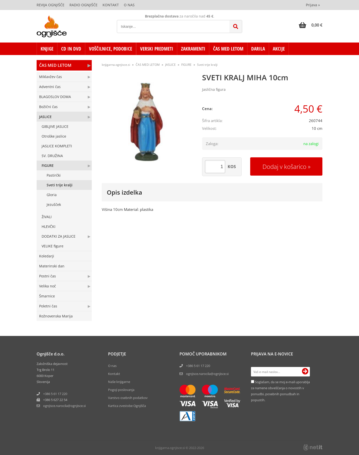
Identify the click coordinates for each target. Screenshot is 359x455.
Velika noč (47, 286)
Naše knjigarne (119, 381)
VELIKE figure (52, 246)
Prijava (313, 5)
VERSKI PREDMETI (156, 49)
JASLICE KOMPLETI (57, 146)
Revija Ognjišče (50, 5)
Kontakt (111, 5)
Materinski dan (51, 266)
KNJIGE (47, 49)
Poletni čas (48, 306)
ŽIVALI (47, 216)
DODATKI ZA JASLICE (58, 236)
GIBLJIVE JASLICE (55, 126)
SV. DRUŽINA (52, 155)
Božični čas (48, 106)
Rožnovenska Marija (56, 316)
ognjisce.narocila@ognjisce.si (207, 373)
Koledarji (46, 256)
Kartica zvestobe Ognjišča (127, 405)
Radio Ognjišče (83, 5)
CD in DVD (71, 49)
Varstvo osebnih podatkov (128, 397)
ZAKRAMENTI (193, 49)
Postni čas (47, 276)
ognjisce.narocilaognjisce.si (64, 405)
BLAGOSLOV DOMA (55, 96)
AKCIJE (279, 49)
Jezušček (54, 204)
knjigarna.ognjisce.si (116, 65)
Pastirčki (54, 175)
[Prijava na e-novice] (305, 371)
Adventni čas (50, 86)
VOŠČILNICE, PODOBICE (110, 49)
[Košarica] (310, 25)
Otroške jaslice (54, 136)
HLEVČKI (48, 226)
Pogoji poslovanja (121, 389)
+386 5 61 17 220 (55, 393)
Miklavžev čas (50, 76)
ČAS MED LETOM (228, 49)
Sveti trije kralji (59, 185)
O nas (129, 5)
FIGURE (48, 165)
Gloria (52, 194)
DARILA (258, 49)
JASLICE (45, 116)
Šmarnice (47, 296)
